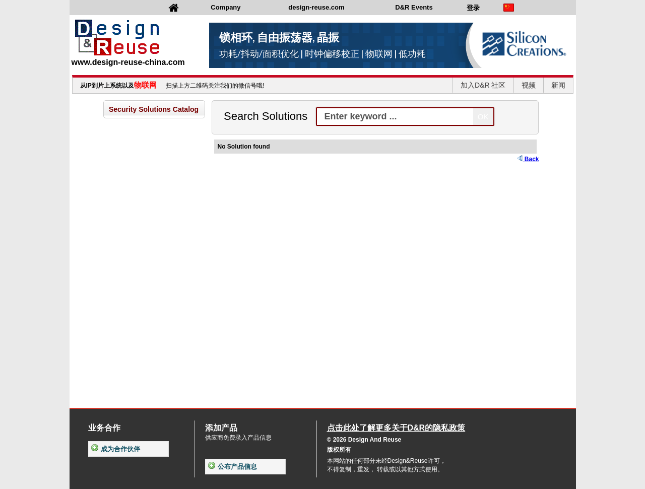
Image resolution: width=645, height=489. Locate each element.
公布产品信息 (232, 466)
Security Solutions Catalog (154, 109)
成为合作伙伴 (115, 449)
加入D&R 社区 (483, 85)
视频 (529, 85)
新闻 (558, 85)
